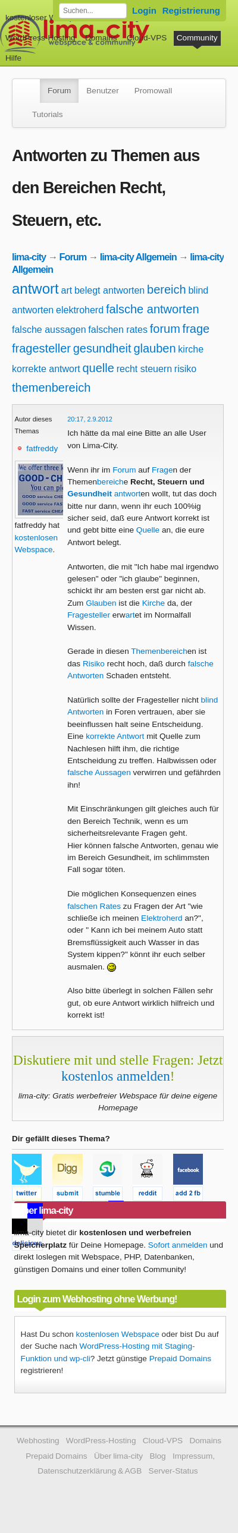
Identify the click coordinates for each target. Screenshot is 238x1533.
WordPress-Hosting (40, 37)
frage (196, 328)
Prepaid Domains (180, 1358)
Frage (162, 469)
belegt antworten (109, 290)
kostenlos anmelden (115, 1076)
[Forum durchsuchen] (93, 10)
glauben (154, 348)
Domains (101, 37)
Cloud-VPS (147, 37)
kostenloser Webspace (46, 17)
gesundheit (102, 348)
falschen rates (118, 330)
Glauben (101, 603)
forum (165, 328)
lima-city (29, 256)
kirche (190, 349)
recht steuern (144, 369)
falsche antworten (152, 309)
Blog (157, 1456)
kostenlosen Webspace (117, 1334)
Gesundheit (89, 493)
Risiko (94, 663)
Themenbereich (159, 651)
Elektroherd (162, 918)
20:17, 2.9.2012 (89, 419)
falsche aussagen (49, 330)
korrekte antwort (46, 369)
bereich (166, 289)
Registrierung (191, 10)
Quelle (147, 529)
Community (197, 37)
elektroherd (80, 310)
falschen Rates (94, 906)
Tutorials (47, 114)
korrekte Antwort (115, 736)
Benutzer (102, 90)
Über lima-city (118, 1456)
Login (144, 10)
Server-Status (173, 1470)
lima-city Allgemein (138, 256)
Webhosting (38, 1440)
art (66, 290)
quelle (98, 367)
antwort (35, 289)
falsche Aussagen (99, 772)
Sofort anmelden (178, 1245)
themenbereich (51, 387)
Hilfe (13, 57)
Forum (59, 90)
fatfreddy (42, 448)
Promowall (153, 90)
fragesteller (41, 348)
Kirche (153, 603)
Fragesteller (88, 614)
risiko (185, 369)
